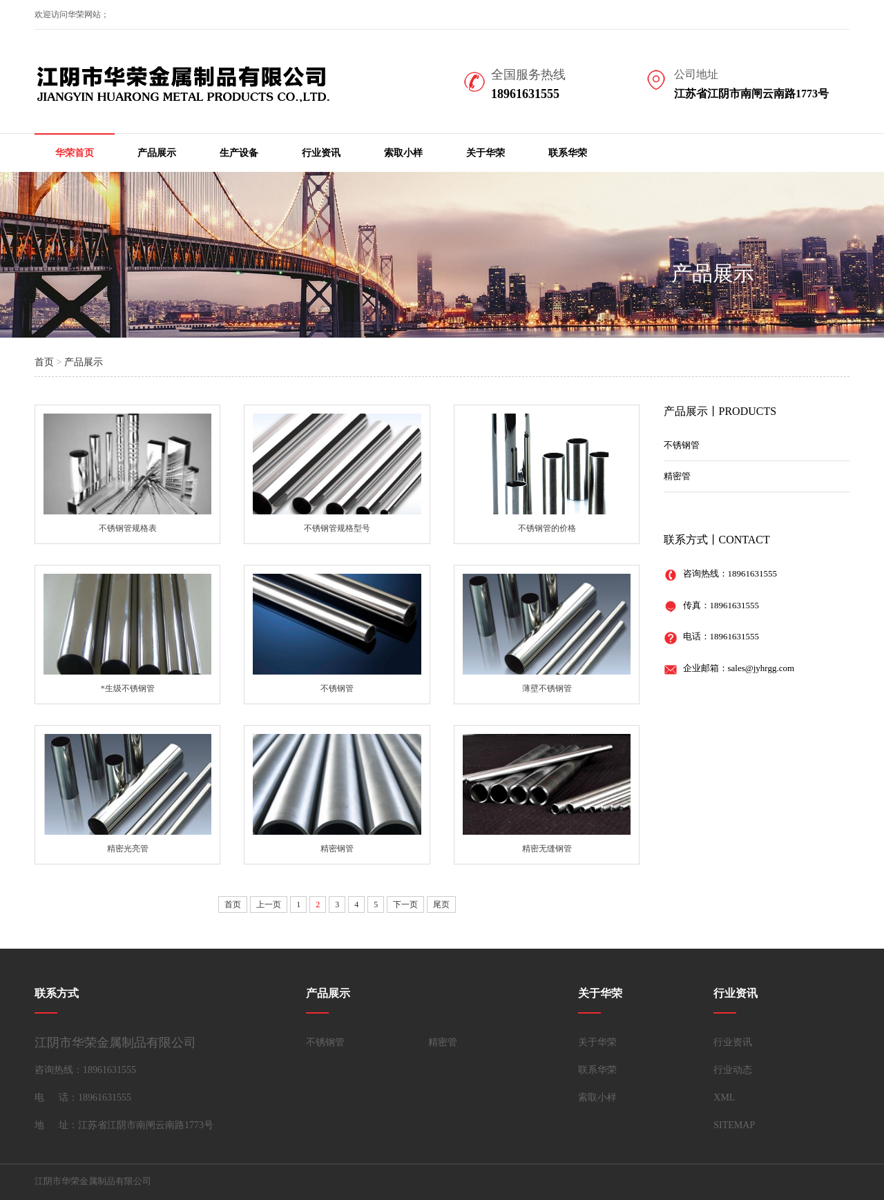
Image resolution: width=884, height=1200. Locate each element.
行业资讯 (321, 153)
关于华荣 (485, 153)
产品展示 (156, 153)
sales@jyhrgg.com (761, 668)
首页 (44, 362)
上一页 (268, 904)
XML (724, 1097)
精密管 (677, 476)
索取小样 (403, 153)
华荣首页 (74, 153)
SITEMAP (734, 1125)
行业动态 (732, 1070)
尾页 (441, 904)
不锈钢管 (682, 445)
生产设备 (239, 153)
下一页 (405, 904)
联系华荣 (567, 153)
